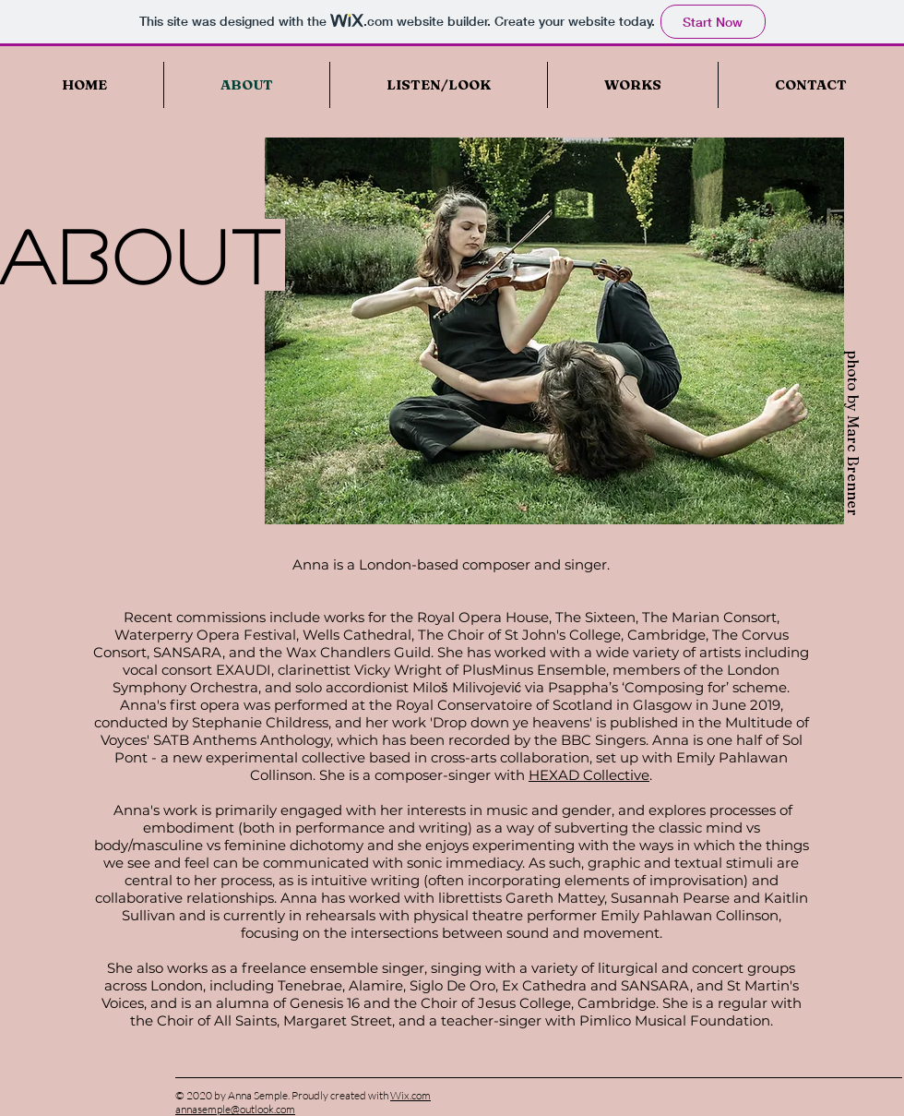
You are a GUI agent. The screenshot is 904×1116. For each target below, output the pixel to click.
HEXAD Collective (589, 775)
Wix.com (410, 1095)
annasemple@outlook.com (235, 1109)
